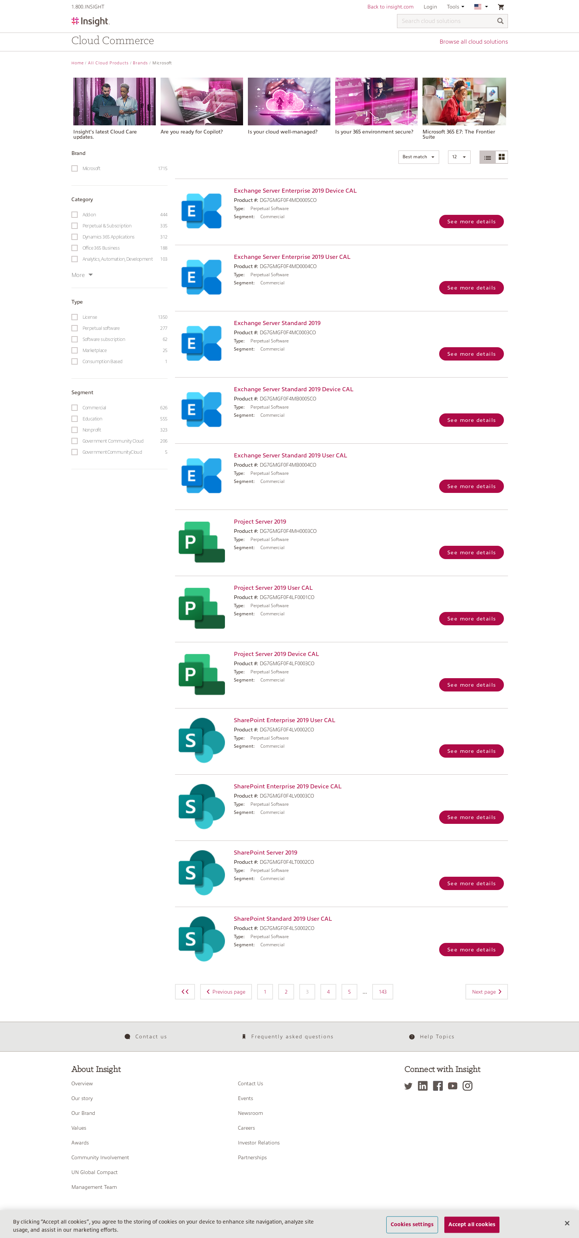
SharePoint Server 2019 (265, 853)
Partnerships (252, 1157)
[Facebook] (440, 1086)
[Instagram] (469, 1086)
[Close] (567, 1228)
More (82, 275)
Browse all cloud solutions (474, 41)
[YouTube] (454, 1086)
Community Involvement (100, 1157)
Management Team (94, 1187)
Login (430, 7)
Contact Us (250, 1083)
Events (245, 1098)
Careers (246, 1128)
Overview (82, 1083)
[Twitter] (410, 1086)
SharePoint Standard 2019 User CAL (283, 919)
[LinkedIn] (424, 1086)
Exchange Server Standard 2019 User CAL (290, 456)
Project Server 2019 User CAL (273, 588)
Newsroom (250, 1113)
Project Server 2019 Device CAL (276, 654)
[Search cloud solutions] (452, 21)
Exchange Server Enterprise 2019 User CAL (292, 257)
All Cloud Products (108, 63)
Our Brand (83, 1113)
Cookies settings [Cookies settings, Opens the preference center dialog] (412, 1229)
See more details (471, 221)
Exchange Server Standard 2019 (277, 323)
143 (383, 992)
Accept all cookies (471, 1229)
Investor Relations (259, 1143)
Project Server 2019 (260, 522)
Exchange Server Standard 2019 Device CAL (293, 389)
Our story (82, 1098)
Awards (80, 1143)
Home (77, 63)
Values (78, 1128)
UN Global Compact (94, 1172)
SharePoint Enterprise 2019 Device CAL (287, 786)
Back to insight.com (390, 7)
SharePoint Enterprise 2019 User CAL (284, 720)
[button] (418, 157)
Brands (140, 63)
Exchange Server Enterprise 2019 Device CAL (295, 191)
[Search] (500, 22)
